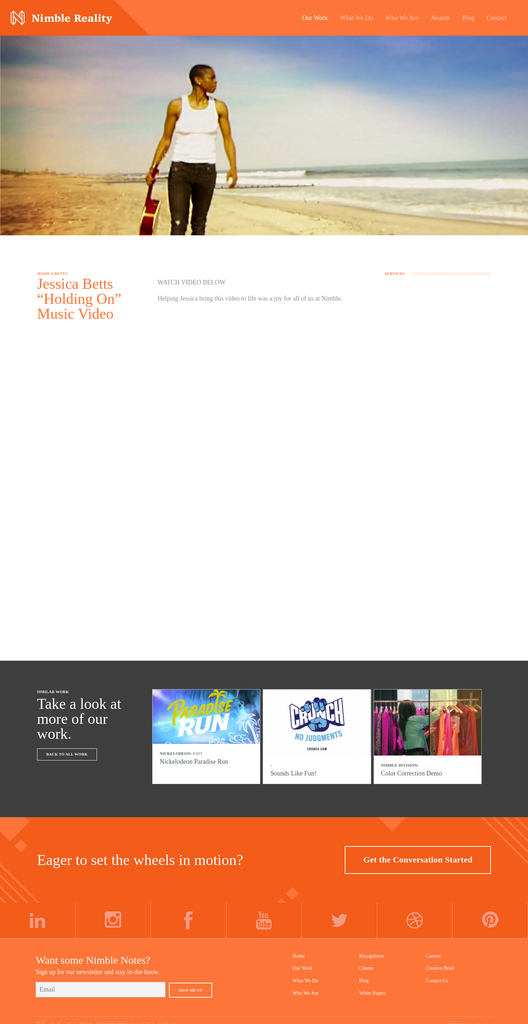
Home (299, 951)
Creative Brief (440, 963)
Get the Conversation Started (417, 855)
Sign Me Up (191, 985)
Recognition (371, 951)
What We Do (305, 976)
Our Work (303, 963)
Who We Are (305, 988)
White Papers (372, 988)
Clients (366, 963)
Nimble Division (61, 18)
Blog (364, 976)
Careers (433, 951)
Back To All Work (67, 754)
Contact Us (437, 976)
